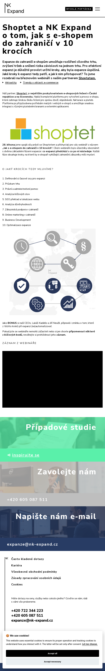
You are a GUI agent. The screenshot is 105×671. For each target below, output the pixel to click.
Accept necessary (52, 661)
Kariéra (16, 565)
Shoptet (21, 93)
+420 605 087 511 (27, 499)
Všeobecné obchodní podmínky (34, 572)
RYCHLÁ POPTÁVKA (79, 9)
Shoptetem (87, 78)
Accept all (52, 653)
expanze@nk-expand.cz (32, 544)
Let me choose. (90, 644)
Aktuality (11, 82)
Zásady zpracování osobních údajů (36, 578)
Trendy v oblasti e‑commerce (40, 82)
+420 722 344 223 (27, 610)
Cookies (17, 584)
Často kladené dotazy (27, 559)
